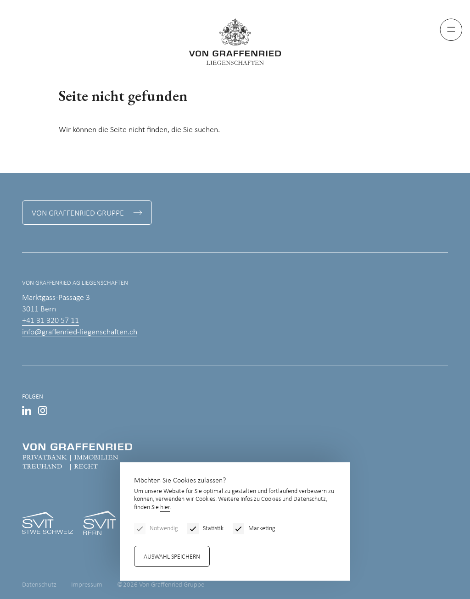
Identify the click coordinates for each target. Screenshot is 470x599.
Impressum (86, 585)
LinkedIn (26, 410)
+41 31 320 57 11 (50, 320)
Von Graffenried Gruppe (78, 213)
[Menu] (451, 29)
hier (165, 507)
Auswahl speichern (172, 557)
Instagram (42, 410)
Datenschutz (39, 585)
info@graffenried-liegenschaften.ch (79, 332)
